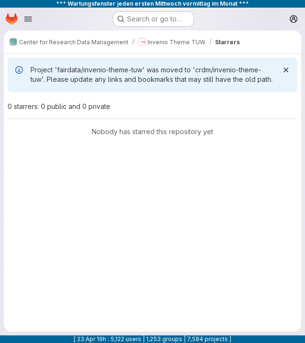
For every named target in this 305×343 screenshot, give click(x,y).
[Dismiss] (286, 70)
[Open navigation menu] (28, 19)
